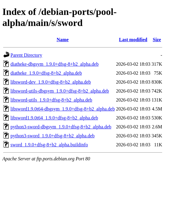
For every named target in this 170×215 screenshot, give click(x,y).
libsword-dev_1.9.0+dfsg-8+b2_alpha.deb (50, 82)
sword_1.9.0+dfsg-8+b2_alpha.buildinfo (49, 144)
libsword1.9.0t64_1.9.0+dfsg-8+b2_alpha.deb (54, 117)
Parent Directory (26, 55)
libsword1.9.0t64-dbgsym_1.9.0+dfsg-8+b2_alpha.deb (62, 108)
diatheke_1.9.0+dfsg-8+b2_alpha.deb (46, 73)
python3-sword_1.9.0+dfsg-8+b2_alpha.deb (52, 135)
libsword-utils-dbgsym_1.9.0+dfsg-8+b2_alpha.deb (59, 90)
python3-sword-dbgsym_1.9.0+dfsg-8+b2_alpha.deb (60, 126)
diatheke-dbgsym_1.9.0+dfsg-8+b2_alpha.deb (54, 64)
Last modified (133, 39)
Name (63, 39)
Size (157, 39)
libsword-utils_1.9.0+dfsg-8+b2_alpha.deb (51, 99)
